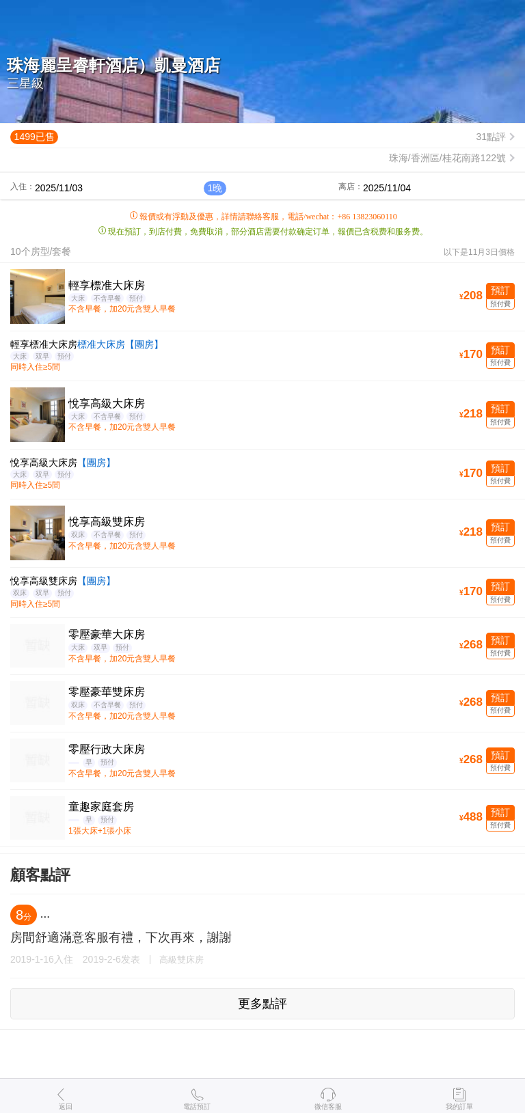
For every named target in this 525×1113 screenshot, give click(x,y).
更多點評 (262, 1004)
